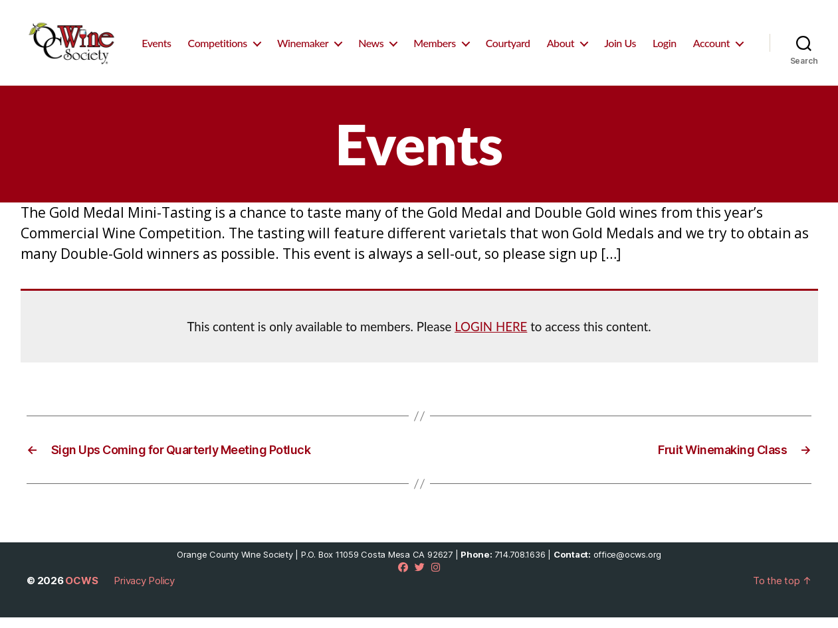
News (437, 39)
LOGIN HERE (491, 337)
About (627, 39)
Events (223, 39)
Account (711, 57)
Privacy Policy (144, 591)
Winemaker (369, 39)
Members (501, 39)
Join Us (686, 39)
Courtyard (574, 39)
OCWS (81, 591)
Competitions (284, 39)
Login (731, 39)
